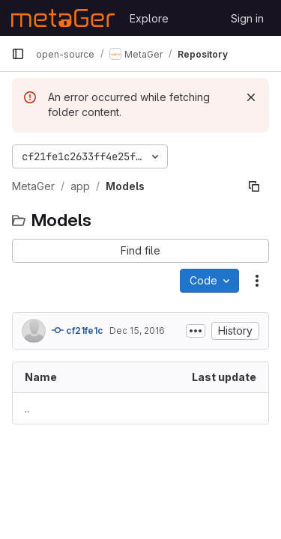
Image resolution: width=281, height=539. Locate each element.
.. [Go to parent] (27, 408)
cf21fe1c (77, 330)
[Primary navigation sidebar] (18, 54)
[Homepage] (63, 18)
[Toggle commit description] (195, 331)
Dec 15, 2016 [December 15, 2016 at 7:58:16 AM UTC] (137, 330)
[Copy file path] (254, 186)
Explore (149, 18)
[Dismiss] (251, 97)
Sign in (247, 18)
